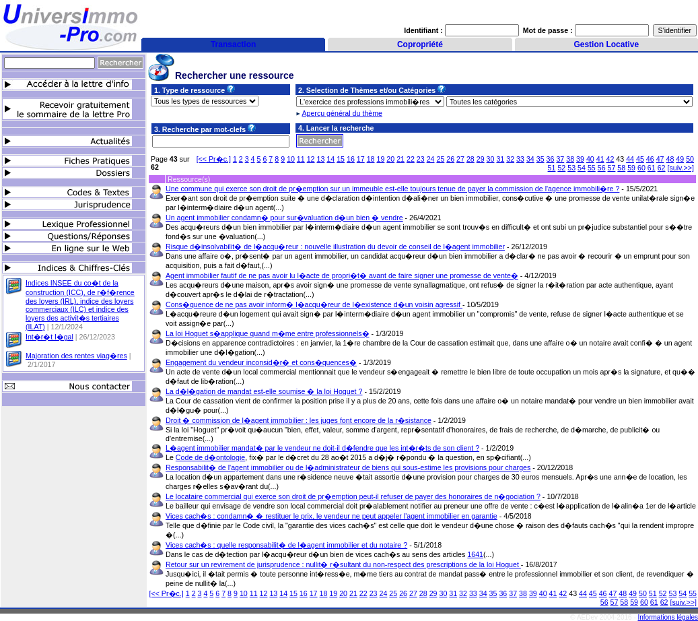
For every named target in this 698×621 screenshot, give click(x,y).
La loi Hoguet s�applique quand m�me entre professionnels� (268, 333)
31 (500, 159)
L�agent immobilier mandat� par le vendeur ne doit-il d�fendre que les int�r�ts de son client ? (322, 448)
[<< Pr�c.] (214, 159)
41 (600, 159)
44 (630, 159)
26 (450, 159)
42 (610, 159)
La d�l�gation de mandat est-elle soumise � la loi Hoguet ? (264, 391)
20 (390, 159)
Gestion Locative (606, 44)
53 (571, 168)
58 (621, 168)
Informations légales (668, 617)
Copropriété (420, 44)
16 (351, 159)
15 (341, 159)
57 (612, 168)
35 (540, 159)
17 (361, 159)
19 (380, 159)
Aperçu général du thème (342, 113)
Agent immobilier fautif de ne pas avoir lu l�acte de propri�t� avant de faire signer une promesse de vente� (342, 275)
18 (371, 159)
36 (551, 159)
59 (631, 168)
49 (680, 159)
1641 (475, 554)
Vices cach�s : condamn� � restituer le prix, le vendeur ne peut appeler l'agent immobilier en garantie (331, 516)
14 (330, 159)
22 (411, 159)
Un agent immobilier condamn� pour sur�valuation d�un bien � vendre (284, 218)
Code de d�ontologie (210, 457)
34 (530, 159)
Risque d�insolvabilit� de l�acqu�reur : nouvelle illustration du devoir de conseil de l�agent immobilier (335, 246)
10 (291, 159)
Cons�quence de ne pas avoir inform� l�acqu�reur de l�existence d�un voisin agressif (314, 304)
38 (570, 159)
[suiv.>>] (681, 168)
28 (470, 159)
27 (460, 159)
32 (510, 159)
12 (311, 159)
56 (602, 168)
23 (421, 159)
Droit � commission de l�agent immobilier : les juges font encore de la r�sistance (298, 420)
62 (662, 168)
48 (670, 159)
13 (321, 159)
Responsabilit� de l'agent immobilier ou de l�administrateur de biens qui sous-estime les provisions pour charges (348, 467)
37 (560, 159)
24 (431, 159)
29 (481, 159)
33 (520, 159)
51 (552, 168)
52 (561, 168)
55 (592, 168)
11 (301, 159)
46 (650, 159)
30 (491, 159)
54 (582, 168)
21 (400, 159)
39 (580, 159)
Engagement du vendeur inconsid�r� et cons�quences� (261, 362)
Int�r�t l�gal (49, 337)
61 (652, 168)
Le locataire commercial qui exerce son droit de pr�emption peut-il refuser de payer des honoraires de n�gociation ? (353, 496)
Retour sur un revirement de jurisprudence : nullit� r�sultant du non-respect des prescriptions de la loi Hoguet (343, 564)
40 (590, 159)
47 (660, 159)
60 (641, 168)
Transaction (233, 44)
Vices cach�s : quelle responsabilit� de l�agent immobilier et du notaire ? (286, 545)
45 (640, 159)
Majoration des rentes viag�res (76, 356)
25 (440, 159)
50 (690, 159)
